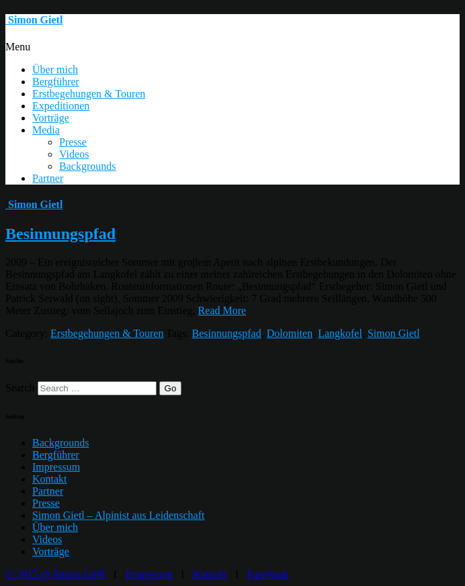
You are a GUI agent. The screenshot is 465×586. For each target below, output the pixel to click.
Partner (47, 178)
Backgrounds (87, 166)
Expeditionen (60, 105)
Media (46, 130)
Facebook (267, 574)
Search (20, 387)
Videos (74, 154)
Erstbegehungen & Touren (88, 93)
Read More (222, 310)
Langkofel (340, 333)
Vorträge (50, 118)
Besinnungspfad (60, 233)
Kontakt (49, 479)
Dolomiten (289, 333)
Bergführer (55, 81)
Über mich (55, 69)
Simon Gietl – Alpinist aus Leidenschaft (118, 515)
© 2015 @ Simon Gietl (55, 574)
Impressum (56, 467)
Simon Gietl (394, 333)
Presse (73, 142)
